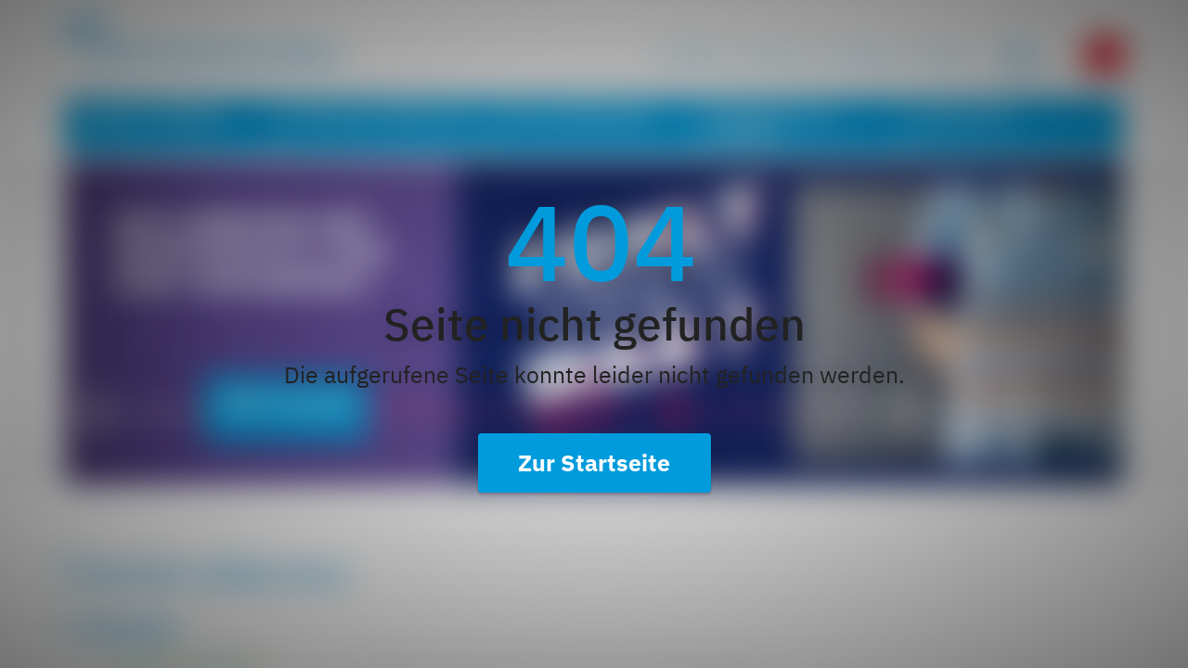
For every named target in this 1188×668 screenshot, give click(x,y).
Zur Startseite (594, 462)
